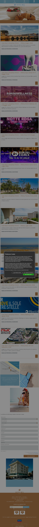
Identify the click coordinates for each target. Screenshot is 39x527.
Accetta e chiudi (28, 274)
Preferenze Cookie (17, 272)
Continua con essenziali (28, 272)
